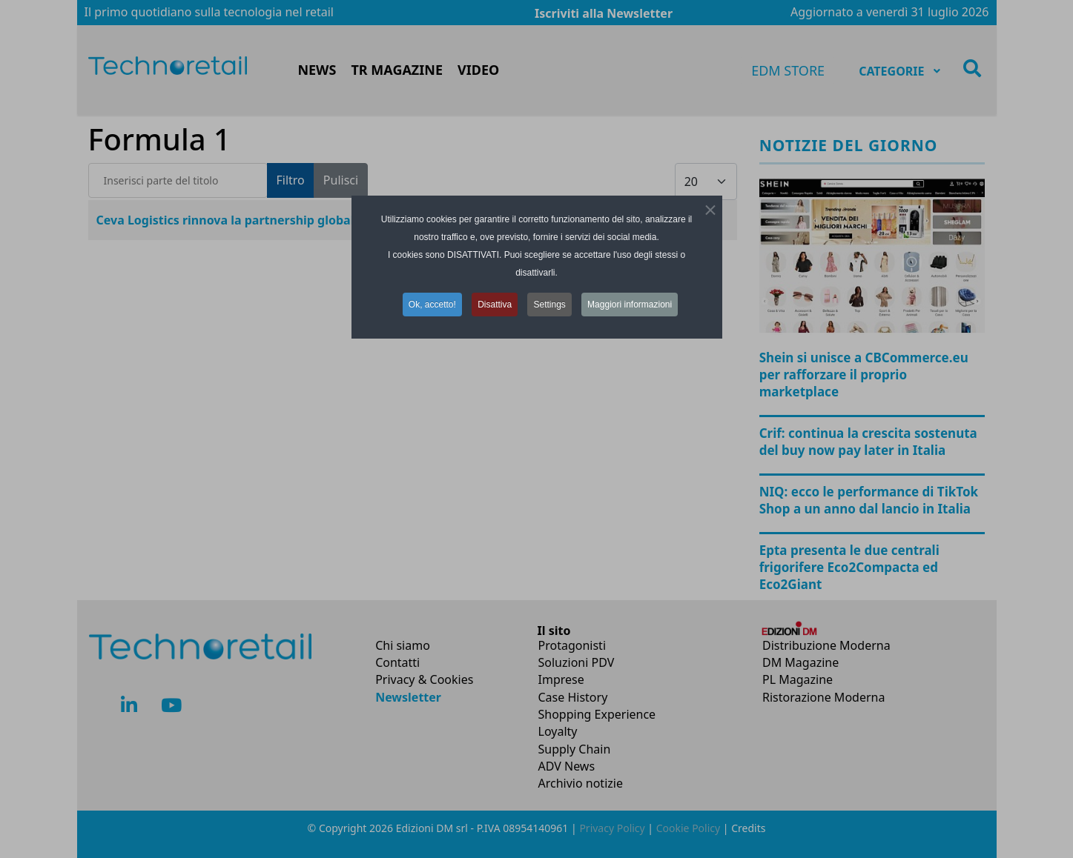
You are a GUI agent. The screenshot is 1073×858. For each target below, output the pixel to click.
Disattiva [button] (495, 304)
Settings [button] (549, 304)
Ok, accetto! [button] (432, 304)
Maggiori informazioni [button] (629, 304)
